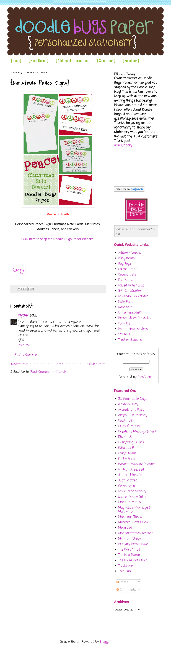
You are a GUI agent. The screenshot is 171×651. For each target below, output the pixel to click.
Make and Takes (130, 516)
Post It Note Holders (133, 328)
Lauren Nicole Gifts (132, 496)
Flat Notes (125, 279)
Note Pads (125, 301)
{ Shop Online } (38, 60)
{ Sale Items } (106, 60)
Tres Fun (124, 571)
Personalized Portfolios (135, 317)
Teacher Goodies (130, 339)
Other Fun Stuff (130, 312)
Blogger (105, 641)
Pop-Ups (124, 323)
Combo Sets (127, 274)
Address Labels (129, 252)
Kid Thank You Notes (133, 296)
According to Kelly (131, 409)
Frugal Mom (127, 453)
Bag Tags (124, 263)
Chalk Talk (125, 420)
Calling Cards (127, 269)
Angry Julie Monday (132, 415)
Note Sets (125, 307)
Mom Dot (125, 527)
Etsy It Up (125, 436)
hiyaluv (23, 315)
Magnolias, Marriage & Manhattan (134, 509)
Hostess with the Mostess (137, 464)
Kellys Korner (128, 485)
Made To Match (129, 502)
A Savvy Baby (128, 404)
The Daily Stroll (129, 549)
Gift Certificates (130, 290)
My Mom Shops (129, 538)
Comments (126, 589)
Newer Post (19, 364)
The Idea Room (129, 554)
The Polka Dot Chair (132, 560)
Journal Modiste (130, 474)
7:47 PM (24, 345)
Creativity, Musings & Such (137, 431)
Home (59, 364)
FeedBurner (146, 376)
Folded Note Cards (131, 285)
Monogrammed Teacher (135, 533)
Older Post (97, 364)
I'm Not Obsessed (131, 469)
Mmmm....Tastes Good (134, 522)
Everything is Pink (131, 442)
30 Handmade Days (132, 398)
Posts (122, 582)
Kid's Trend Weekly (132, 491)
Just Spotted (127, 480)
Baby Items (126, 258)
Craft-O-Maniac (129, 426)
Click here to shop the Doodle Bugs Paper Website (57, 239)
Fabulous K (126, 447)
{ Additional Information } (73, 60)
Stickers (124, 334)
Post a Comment (27, 354)
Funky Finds (126, 458)
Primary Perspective (133, 544)
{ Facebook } (131, 60)
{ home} (16, 60)
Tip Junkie (125, 565)
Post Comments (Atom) (48, 371)
